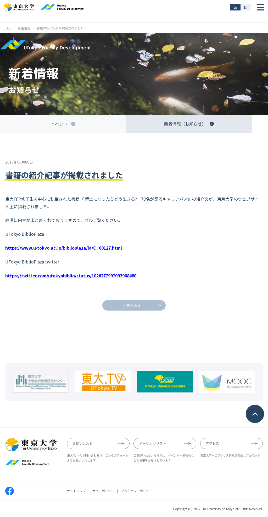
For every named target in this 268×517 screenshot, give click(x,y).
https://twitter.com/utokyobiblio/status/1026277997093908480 (70, 275)
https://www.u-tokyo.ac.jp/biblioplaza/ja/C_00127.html (63, 248)
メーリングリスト (152, 443)
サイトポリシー (103, 491)
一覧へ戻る (131, 305)
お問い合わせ (82, 443)
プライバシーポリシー (136, 491)
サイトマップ (76, 491)
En (246, 7)
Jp (235, 7)
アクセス (212, 443)
